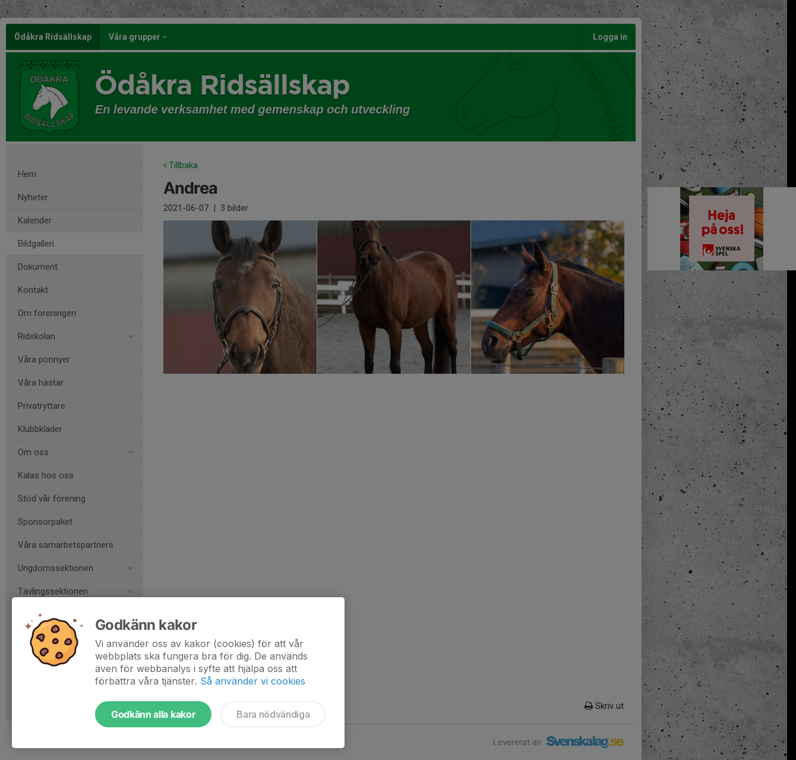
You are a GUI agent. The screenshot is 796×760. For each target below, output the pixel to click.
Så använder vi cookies (252, 681)
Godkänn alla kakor (153, 714)
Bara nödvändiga (272, 714)
